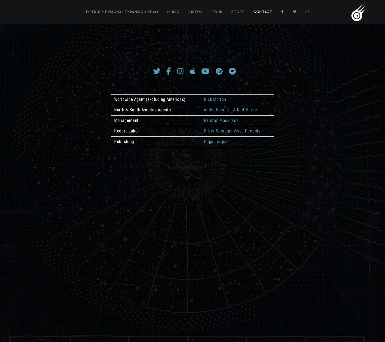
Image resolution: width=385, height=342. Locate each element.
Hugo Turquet (216, 142)
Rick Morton (215, 100)
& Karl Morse (244, 110)
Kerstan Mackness (221, 121)
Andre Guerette (218, 110)
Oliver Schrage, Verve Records (232, 131)
